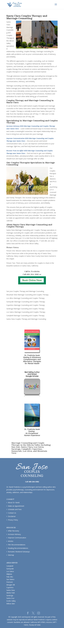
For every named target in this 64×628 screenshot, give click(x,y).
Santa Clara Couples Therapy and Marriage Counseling (26, 319)
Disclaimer (12, 516)
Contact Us (12, 513)
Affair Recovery (13, 531)
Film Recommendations (16, 545)
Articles (10, 541)
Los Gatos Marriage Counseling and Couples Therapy (25, 312)
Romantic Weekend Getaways (19, 552)
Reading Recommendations (18, 548)
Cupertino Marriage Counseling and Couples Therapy (25, 305)
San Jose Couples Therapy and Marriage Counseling (25, 291)
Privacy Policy (13, 520)
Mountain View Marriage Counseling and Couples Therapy (27, 295)
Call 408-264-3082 (31, 274)
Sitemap (11, 555)
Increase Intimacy (14, 534)
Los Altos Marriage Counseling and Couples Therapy (25, 298)
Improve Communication (17, 538)
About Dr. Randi (13, 502)
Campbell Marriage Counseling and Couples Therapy (25, 315)
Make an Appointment (16, 506)
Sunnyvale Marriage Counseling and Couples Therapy (25, 302)
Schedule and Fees (15, 509)
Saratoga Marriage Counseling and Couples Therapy (25, 309)
